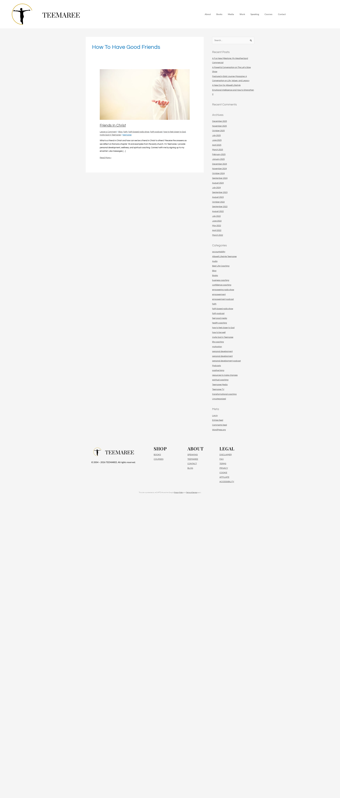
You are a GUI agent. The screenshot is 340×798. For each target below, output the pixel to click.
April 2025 (216, 145)
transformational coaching (224, 394)
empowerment (219, 294)
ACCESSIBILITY (226, 482)
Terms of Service (191, 492)
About (207, 14)
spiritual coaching (220, 380)
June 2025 (217, 140)
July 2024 (216, 188)
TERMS (222, 464)
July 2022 (216, 216)
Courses (269, 14)
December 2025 (219, 121)
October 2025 (218, 131)
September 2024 (219, 178)
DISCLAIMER (225, 455)
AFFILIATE (224, 477)
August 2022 (218, 211)
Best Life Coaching (220, 266)
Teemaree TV (218, 389)
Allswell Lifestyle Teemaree (224, 257)
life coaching (218, 342)
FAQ (221, 459)
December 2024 (219, 164)
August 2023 (218, 197)
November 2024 (219, 169)
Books (219, 14)
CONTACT (192, 464)
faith (125, 132)
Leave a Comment (108, 132)
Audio (214, 261)
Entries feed (217, 420)
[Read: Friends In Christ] (145, 94)
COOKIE (223, 473)
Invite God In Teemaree (110, 135)
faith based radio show (138, 132)
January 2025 (218, 159)
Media (231, 14)
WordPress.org (219, 430)
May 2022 (216, 226)
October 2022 (218, 202)
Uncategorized (219, 399)
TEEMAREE (192, 459)
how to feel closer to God (174, 132)
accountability (218, 252)
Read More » (105, 157)
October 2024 (218, 173)
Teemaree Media (220, 385)
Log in (215, 416)
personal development (222, 351)
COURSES (158, 459)
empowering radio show (223, 290)
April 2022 (216, 230)
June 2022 (217, 221)
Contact (282, 14)
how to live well (218, 332)
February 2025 (218, 154)
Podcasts (216, 366)
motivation (217, 347)
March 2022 (217, 235)
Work (242, 14)
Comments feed (219, 425)
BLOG (190, 468)
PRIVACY (223, 468)
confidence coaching (221, 285)
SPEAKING (192, 455)
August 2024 (218, 183)
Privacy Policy (178, 492)
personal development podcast (226, 361)
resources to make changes (225, 375)
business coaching (220, 280)
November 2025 (219, 126)
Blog (120, 132)
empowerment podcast (223, 299)
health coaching (219, 323)
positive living (218, 370)
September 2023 (219, 192)
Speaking (255, 14)
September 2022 (219, 207)
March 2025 (217, 150)
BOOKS (157, 455)
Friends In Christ (113, 125)
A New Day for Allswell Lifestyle (226, 85)
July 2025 (216, 135)
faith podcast (156, 132)
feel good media (219, 318)
